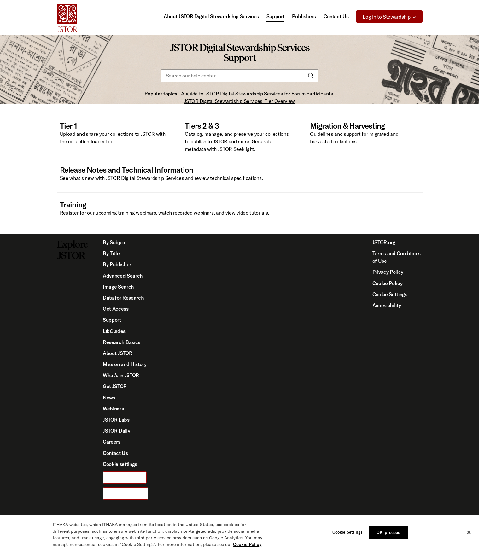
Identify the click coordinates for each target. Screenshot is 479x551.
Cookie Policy (387, 283)
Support (275, 16)
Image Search (118, 287)
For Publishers (125, 493)
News (109, 397)
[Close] (469, 540)
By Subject (115, 242)
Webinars (113, 408)
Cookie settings (120, 464)
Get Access (116, 309)
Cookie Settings (389, 294)
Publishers (304, 16)
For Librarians (124, 477)
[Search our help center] (239, 76)
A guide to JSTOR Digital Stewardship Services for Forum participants (257, 93)
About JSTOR (117, 353)
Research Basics (121, 342)
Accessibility (386, 305)
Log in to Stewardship (386, 17)
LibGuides (114, 331)
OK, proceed (388, 539)
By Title (111, 253)
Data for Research (123, 298)
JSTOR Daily (116, 431)
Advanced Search (123, 276)
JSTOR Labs (116, 419)
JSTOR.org (383, 242)
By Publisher (117, 264)
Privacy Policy (388, 272)
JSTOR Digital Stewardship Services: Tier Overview (239, 101)
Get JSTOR (115, 386)
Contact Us (336, 16)
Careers (111, 442)
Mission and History (125, 364)
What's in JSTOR (121, 375)
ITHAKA (148, 522)
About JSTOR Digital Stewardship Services (211, 16)
